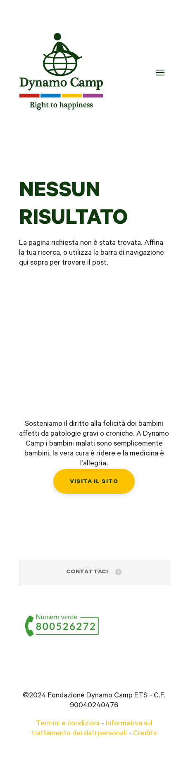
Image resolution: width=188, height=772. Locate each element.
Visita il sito (94, 482)
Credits (145, 734)
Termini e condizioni (68, 724)
